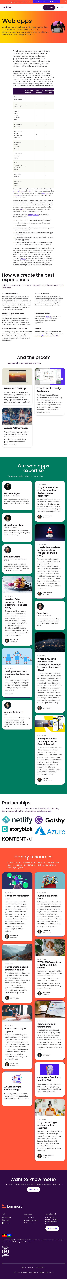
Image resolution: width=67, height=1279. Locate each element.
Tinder (29, 191)
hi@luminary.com (31, 1220)
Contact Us (49, 7)
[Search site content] (58, 7)
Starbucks (20, 191)
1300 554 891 (29, 1217)
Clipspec (23, 258)
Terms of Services (28, 1267)
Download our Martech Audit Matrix (46, 2)
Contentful (45, 336)
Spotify (43, 193)
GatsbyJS (49, 316)
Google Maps (17, 195)
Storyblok (56, 336)
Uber (48, 193)
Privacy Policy (40, 1267)
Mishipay (22, 209)
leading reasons (33, 215)
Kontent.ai (38, 336)
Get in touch (33, 1189)
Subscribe (52, 1228)
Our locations (30, 1223)
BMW (14, 191)
